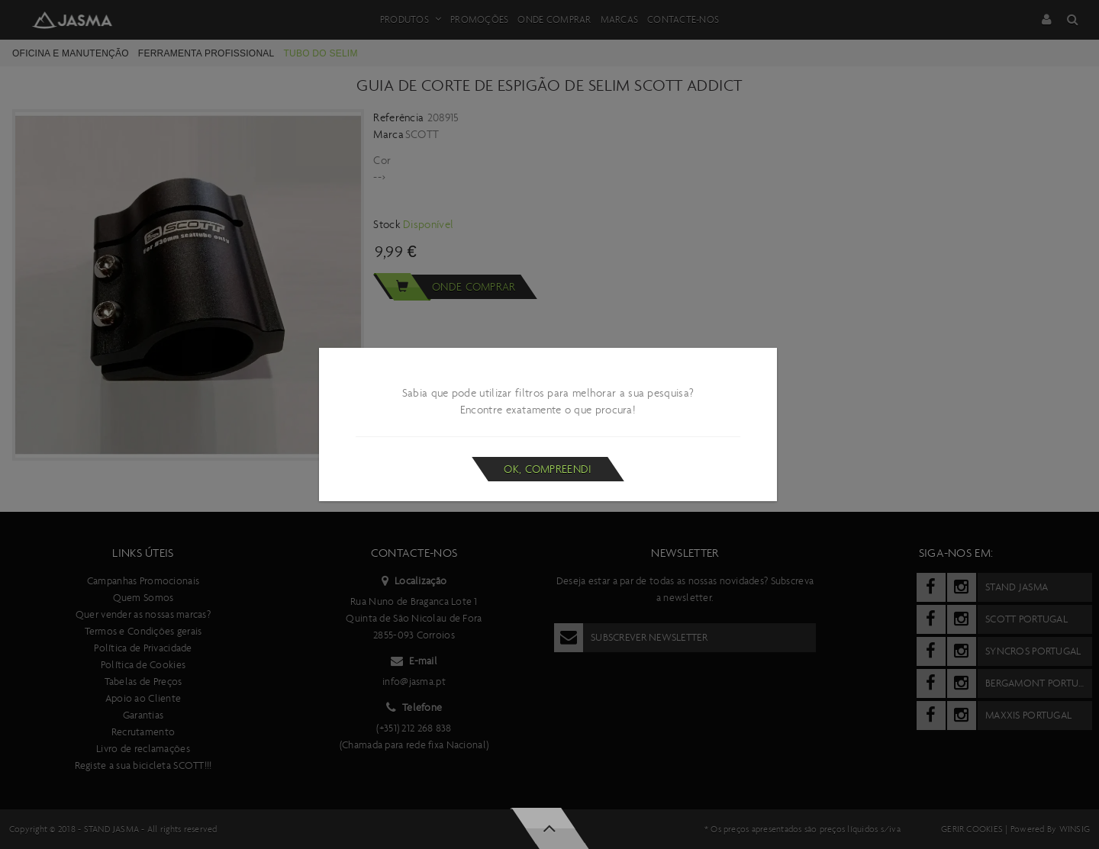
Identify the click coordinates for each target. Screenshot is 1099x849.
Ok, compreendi (547, 469)
